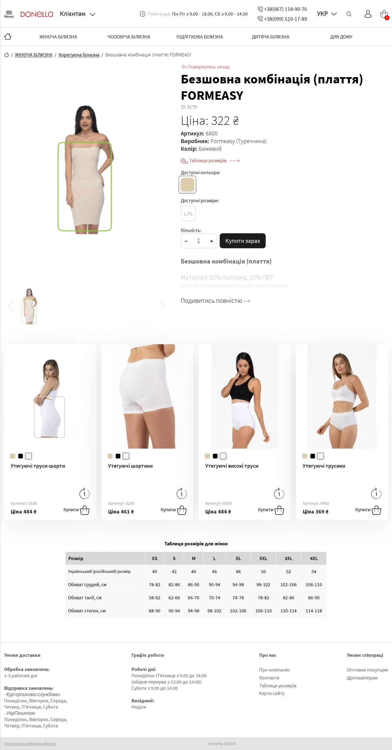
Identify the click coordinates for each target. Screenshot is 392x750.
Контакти (269, 678)
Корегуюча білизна (79, 55)
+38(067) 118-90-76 (282, 8)
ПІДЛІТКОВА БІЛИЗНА (199, 37)
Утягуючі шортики (130, 465)
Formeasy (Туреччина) (239, 141)
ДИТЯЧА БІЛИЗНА (270, 37)
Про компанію (274, 670)
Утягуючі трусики (324, 465)
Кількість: (191, 230)
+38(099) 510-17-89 (282, 18)
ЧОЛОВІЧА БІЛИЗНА (129, 37)
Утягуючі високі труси (231, 465)
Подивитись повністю (215, 301)
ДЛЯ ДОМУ (341, 37)
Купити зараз (242, 240)
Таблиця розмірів (214, 160)
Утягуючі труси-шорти (38, 465)
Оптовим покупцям (367, 670)
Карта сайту (271, 693)
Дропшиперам (362, 678)
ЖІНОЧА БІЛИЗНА (58, 37)
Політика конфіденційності (30, 743)
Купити (76, 510)
